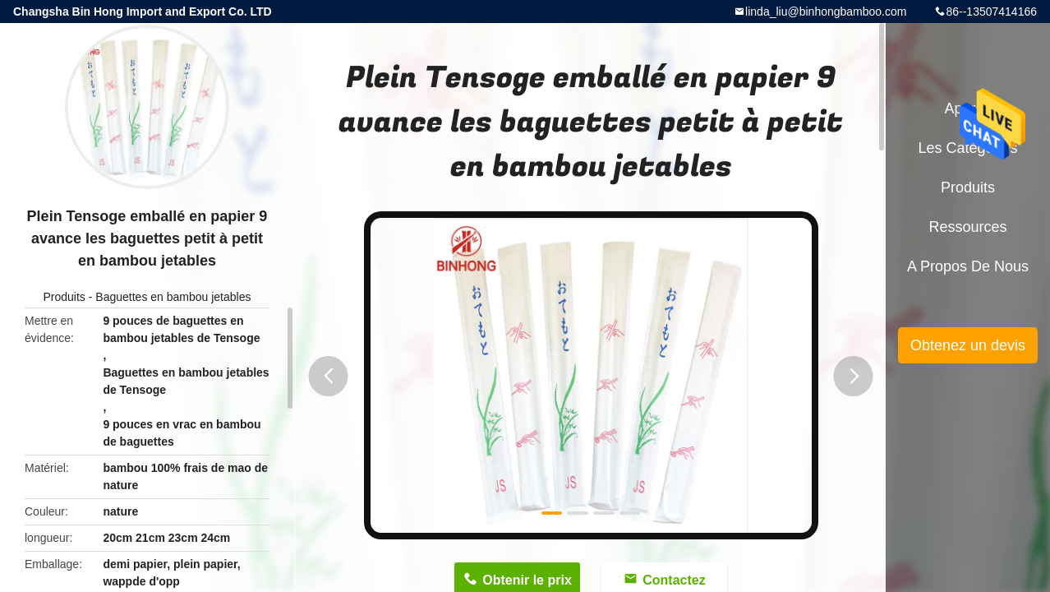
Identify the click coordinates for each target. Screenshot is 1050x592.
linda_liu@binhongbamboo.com (825, 11)
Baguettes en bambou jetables (173, 296)
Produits (64, 296)
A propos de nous (968, 266)
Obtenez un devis (967, 345)
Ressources (967, 227)
